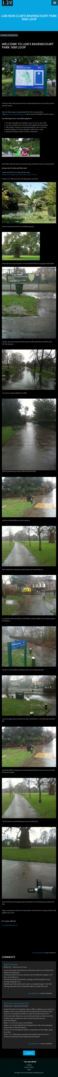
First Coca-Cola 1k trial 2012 (16, 1003)
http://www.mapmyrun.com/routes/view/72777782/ (19, 174)
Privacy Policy (29, 1067)
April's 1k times (11, 964)
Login (29, 1069)
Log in (34, 953)
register (41, 953)
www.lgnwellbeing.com (9, 925)
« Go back (29, 1053)
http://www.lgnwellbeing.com (16, 114)
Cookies (29, 1065)
